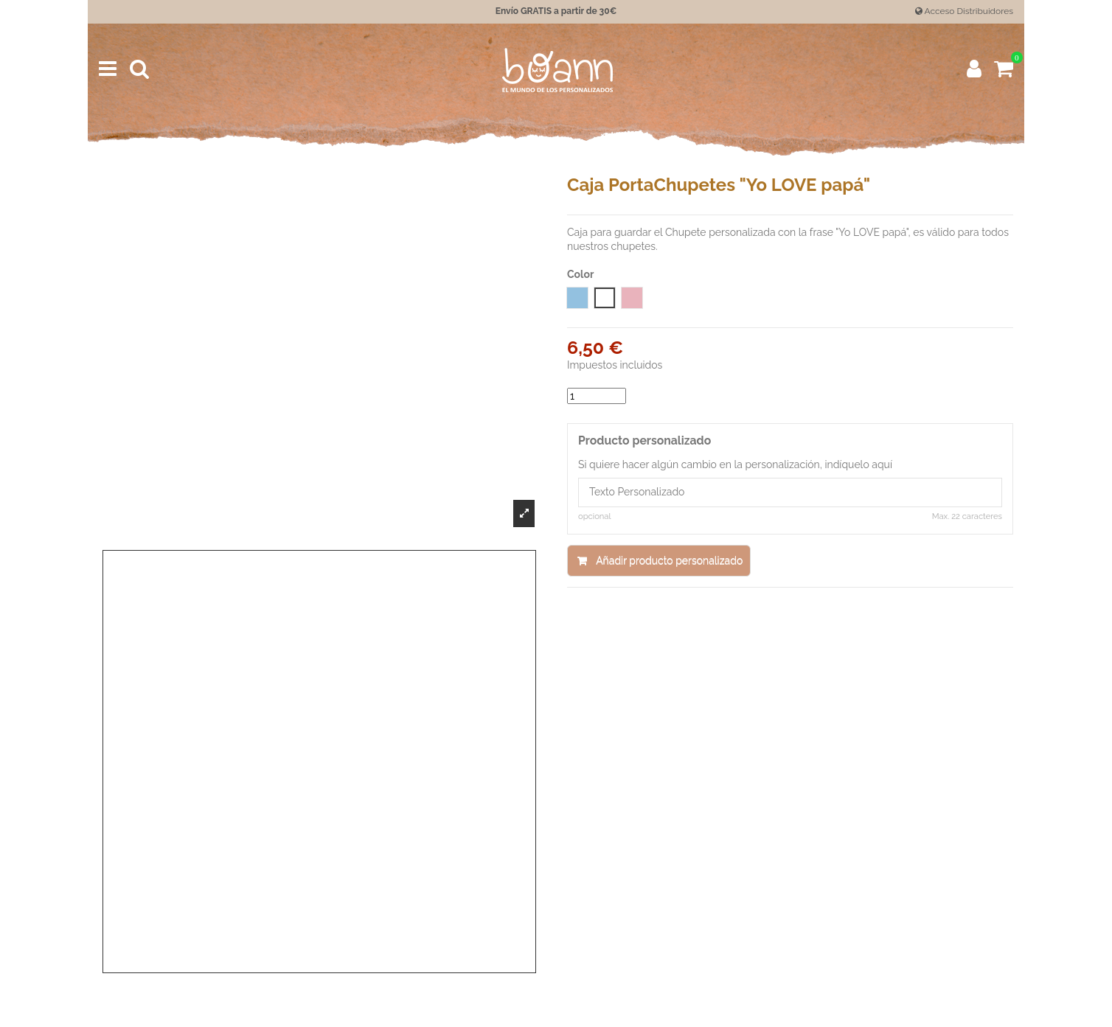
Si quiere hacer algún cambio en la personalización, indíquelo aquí (735, 464)
